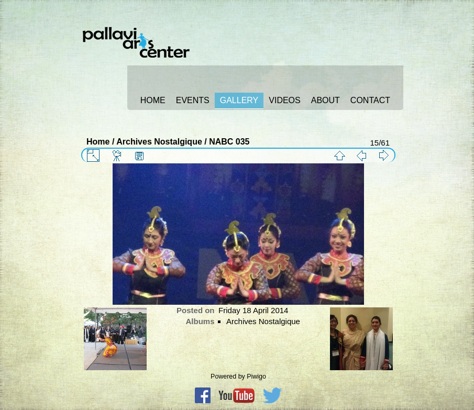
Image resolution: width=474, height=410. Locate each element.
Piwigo (256, 376)
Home (97, 141)
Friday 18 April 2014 (253, 310)
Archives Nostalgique (159, 141)
